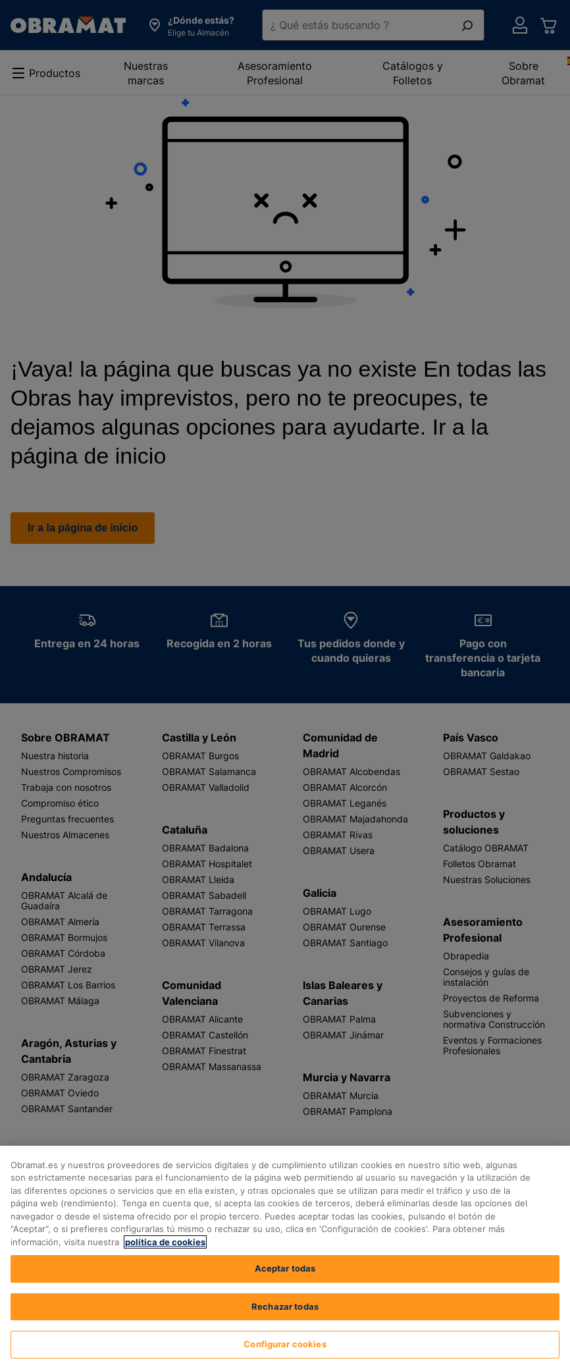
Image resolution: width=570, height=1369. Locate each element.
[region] (285, 1257)
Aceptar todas (285, 1268)
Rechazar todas (285, 1306)
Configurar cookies (285, 1344)
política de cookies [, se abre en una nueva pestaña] (165, 1242)
